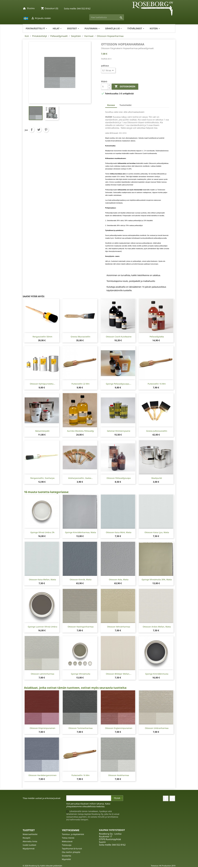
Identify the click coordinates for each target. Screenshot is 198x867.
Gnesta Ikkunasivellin (80, 336)
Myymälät (66, 859)
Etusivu (31, 8)
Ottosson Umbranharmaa (156, 728)
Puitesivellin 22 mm (81, 383)
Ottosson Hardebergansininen (42, 775)
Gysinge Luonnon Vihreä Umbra (42, 626)
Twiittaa (39, 129)
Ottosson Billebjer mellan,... (118, 673)
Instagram (172, 798)
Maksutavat (67, 841)
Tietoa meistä (68, 837)
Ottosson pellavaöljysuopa (119, 478)
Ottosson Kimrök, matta (80, 579)
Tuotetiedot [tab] (125, 105)
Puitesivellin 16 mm (157, 383)
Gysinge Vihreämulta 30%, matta (157, 579)
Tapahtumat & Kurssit (72, 848)
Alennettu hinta (30, 841)
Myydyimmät (29, 848)
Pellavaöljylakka (157, 336)
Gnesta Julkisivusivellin (156, 431)
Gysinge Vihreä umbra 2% (42, 532)
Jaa (31, 129)
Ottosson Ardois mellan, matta (157, 626)
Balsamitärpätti (42, 431)
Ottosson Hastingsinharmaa (81, 626)
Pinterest (46, 129)
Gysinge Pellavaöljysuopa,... (118, 383)
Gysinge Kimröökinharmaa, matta (80, 532)
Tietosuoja (66, 845)
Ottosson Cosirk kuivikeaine (118, 336)
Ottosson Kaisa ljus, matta (157, 532)
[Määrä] (104, 87)
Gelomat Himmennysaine (118, 431)
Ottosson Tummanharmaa (80, 728)
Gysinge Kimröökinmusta (156, 673)
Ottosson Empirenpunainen (42, 728)
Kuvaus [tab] (111, 105)
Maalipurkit (156, 478)
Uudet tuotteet (29, 845)
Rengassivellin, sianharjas (42, 478)
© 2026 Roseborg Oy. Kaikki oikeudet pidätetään (42, 865)
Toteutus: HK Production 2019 (163, 865)
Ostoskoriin (125, 86)
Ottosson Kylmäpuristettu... (42, 383)
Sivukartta (66, 855)
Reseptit (26, 837)
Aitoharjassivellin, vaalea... (80, 478)
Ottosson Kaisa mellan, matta (42, 579)
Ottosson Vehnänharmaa (118, 626)
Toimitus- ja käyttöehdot (73, 834)
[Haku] (106, 17)
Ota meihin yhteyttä (71, 852)
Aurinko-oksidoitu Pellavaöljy (80, 431)
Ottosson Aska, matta (118, 579)
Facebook (165, 798)
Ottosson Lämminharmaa (42, 673)
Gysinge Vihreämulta (80, 673)
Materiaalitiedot (30, 834)
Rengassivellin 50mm (42, 336)
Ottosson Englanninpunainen (118, 728)
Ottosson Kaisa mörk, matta (118, 532)
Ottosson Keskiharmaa (118, 775)
